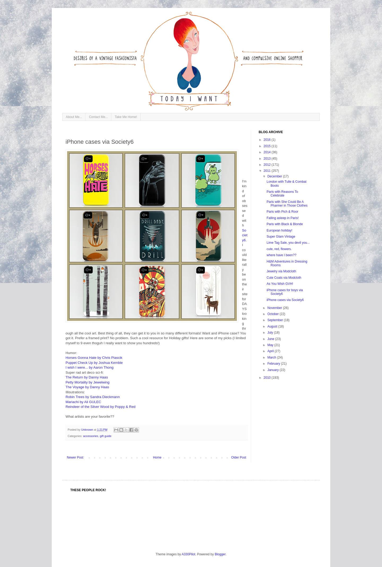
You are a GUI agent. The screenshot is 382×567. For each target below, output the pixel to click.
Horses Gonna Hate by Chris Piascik (94, 358)
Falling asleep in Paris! (283, 218)
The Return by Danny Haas (87, 377)
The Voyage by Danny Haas (87, 387)
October (273, 314)
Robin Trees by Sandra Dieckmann (93, 397)
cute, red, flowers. (279, 249)
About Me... (74, 117)
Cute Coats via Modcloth (284, 278)
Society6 (245, 235)
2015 (268, 146)
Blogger (220, 554)
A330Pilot (188, 554)
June (271, 339)
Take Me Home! (126, 117)
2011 (268, 171)
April (271, 351)
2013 (268, 158)
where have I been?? (281, 255)
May (270, 345)
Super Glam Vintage (281, 236)
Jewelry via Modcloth (281, 271)
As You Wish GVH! (280, 284)
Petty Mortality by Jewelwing (88, 382)
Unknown (87, 429)
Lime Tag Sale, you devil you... (288, 243)
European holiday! (279, 230)
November (275, 308)
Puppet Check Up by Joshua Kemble (94, 363)
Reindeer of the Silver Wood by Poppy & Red (101, 407)
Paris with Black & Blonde (285, 224)
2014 (268, 152)
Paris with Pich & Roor (282, 211)
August (272, 326)
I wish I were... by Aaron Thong (90, 367)
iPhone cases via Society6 (285, 300)
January (273, 370)
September (275, 320)
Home (157, 457)
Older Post (238, 457)
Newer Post (75, 457)
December (275, 176)
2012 (268, 165)
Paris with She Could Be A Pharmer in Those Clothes (287, 203)
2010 (268, 378)
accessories (90, 436)
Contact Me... (98, 117)
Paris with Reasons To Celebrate (282, 193)
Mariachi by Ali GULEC (83, 402)
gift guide (105, 436)
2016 (268, 140)
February (274, 363)
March (272, 357)
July (270, 332)
